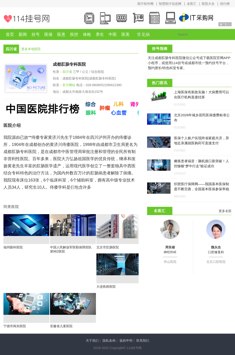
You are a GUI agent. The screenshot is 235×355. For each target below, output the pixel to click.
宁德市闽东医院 (14, 326)
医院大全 (208, 4)
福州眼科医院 (13, 247)
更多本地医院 (31, 49)
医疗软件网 (145, 4)
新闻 (23, 34)
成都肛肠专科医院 (69, 64)
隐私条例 (109, 340)
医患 (61, 34)
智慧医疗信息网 (170, 4)
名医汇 (191, 4)
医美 (125, 34)
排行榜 (225, 4)
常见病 (143, 34)
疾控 (74, 34)
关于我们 (92, 340)
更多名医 (225, 211)
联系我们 (142, 340)
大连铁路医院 (106, 286)
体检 (87, 34)
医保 (48, 34)
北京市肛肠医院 (107, 247)
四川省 (67, 72)
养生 (100, 34)
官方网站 (68, 85)
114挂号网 (26, 18)
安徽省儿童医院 (61, 326)
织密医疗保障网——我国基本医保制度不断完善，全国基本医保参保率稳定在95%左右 (201, 189)
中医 (113, 34)
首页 (10, 34)
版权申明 (126, 340)
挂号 (35, 34)
